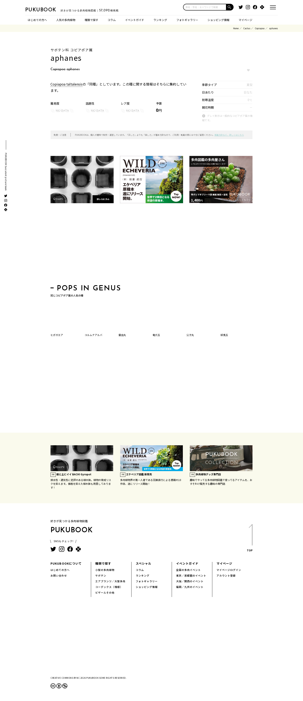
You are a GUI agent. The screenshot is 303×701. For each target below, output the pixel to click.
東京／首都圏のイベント (191, 575)
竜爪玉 (156, 335)
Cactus (246, 28)
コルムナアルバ (93, 335)
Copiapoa (259, 28)
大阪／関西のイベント (189, 581)
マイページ (245, 19)
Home (236, 28)
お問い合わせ (58, 575)
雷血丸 (122, 335)
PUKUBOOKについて (66, 563)
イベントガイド (134, 19)
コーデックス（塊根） (109, 587)
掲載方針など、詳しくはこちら (229, 134)
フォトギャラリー (187, 19)
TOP (249, 539)
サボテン (100, 575)
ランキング (160, 19)
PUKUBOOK (46, 9)
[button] (230, 7)
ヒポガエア (56, 335)
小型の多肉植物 (104, 570)
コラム (112, 19)
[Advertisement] (151, 245)
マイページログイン (229, 570)
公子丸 (190, 335)
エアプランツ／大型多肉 (110, 581)
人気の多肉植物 (65, 19)
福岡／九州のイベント (189, 587)
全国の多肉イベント (188, 570)
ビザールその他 (104, 592)
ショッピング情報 (218, 19)
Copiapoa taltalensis (66, 84)
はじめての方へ (37, 19)
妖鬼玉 (224, 335)
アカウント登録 (226, 575)
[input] (204, 7)
